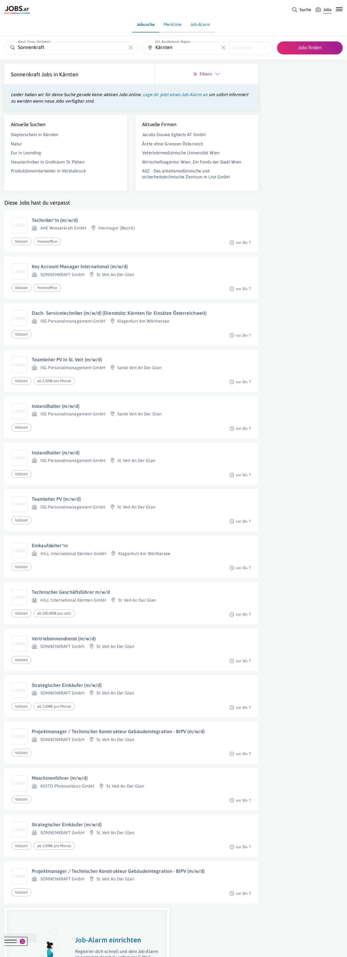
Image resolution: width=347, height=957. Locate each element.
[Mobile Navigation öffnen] (339, 9)
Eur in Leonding (26, 159)
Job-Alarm (200, 24)
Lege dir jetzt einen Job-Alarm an (43, 101)
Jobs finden (310, 47)
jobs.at (135, 948)
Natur (16, 150)
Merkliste (172, 24)
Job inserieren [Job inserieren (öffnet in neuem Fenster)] (36, 948)
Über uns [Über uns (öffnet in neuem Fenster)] (12, 948)
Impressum (62, 948)
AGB (79, 948)
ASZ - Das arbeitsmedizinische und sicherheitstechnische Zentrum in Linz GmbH (127, 195)
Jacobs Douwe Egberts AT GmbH (129, 141)
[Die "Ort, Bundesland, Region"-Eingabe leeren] (223, 48)
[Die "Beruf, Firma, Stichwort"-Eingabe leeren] (130, 48)
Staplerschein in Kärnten (34, 141)
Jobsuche (146, 24)
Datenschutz (99, 948)
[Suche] (301, 10)
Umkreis (242, 48)
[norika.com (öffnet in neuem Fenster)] (193, 948)
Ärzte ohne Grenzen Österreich (128, 150)
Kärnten (68, 74)
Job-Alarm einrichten (292, 160)
